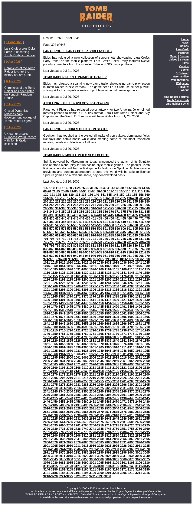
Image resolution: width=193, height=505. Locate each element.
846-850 (72, 249)
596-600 (120, 228)
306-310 (72, 208)
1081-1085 (50, 269)
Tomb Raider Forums (175, 96)
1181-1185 (142, 276)
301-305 (60, 208)
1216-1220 (142, 279)
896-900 (84, 252)
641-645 (120, 232)
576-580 (72, 228)
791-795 (48, 245)
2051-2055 (127, 361)
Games (184, 45)
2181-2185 (96, 374)
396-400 (72, 215)
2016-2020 (127, 357)
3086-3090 (81, 462)
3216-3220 (50, 476)
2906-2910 (66, 445)
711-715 (72, 238)
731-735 (120, 238)
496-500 (96, 221)
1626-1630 (112, 320)
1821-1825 (66, 340)
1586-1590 (96, 316)
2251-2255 (96, 381)
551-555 (120, 225)
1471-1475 (66, 306)
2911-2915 (81, 445)
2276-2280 (66, 384)
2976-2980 (66, 452)
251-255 (48, 205)
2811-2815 (96, 435)
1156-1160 (66, 276)
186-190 (108, 198)
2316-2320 (81, 388)
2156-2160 (127, 371)
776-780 (120, 242)
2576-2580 (127, 411)
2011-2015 (112, 357)
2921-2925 (112, 445)
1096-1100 (96, 269)
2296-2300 (127, 384)
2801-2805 (66, 435)
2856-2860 (127, 439)
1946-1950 (127, 350)
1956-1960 (50, 354)
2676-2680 (112, 422)
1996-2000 (66, 357)
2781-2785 (112, 432)
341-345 (48, 211)
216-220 (72, 201)
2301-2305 (142, 384)
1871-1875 (112, 344)
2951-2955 (96, 449)
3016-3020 (81, 456)
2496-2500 (96, 405)
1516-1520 (96, 310)
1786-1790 (66, 337)
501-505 (108, 221)
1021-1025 (81, 262)
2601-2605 (96, 415)
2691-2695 (50, 425)
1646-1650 (66, 323)
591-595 (108, 228)
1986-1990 (142, 354)
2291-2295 (112, 384)
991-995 (98, 259)
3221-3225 (66, 476)
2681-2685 (127, 422)
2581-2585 (142, 411)
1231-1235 (81, 283)
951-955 (108, 255)
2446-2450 (50, 401)
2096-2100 (50, 367)
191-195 (120, 198)
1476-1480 (81, 306)
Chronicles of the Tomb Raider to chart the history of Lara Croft (19, 72)
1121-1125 (66, 272)
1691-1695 (96, 327)
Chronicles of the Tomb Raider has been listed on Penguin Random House (19, 92)
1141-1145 (127, 272)
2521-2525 (66, 408)
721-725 (96, 238)
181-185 (96, 198)
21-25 (76, 188)
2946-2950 (81, 449)
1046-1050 (50, 266)
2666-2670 (81, 422)
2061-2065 (50, 364)
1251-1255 (142, 283)
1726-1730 (96, 330)
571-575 (60, 228)
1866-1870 (96, 344)
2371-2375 (142, 391)
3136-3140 (127, 466)
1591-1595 (112, 316)
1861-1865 (81, 344)
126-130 (68, 194)
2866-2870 (50, 442)
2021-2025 (142, 357)
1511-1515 (81, 310)
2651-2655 (142, 418)
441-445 (72, 218)
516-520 (144, 221)
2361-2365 (112, 391)
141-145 (106, 194)
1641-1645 (50, 323)
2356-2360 (96, 391)
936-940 (72, 255)
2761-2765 (50, 432)
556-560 (132, 225)
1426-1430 (142, 299)
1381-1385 (112, 296)
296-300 (48, 208)
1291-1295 (50, 289)
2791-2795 (142, 432)
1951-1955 (142, 350)
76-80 (65, 191)
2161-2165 (142, 371)
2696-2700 (66, 425)
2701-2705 (81, 425)
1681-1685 (66, 327)
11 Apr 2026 (14, 42)
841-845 (60, 249)
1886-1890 (50, 347)
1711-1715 (50, 330)
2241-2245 (66, 381)
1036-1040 (127, 262)
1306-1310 (96, 289)
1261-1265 (66, 286)
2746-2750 (112, 428)
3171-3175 (127, 469)
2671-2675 (96, 422)
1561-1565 (127, 313)
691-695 (132, 235)
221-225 (84, 201)
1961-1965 (66, 354)
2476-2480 (142, 401)
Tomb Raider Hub (178, 100)
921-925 (144, 252)
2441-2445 (142, 398)
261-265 (72, 205)
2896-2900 (142, 442)
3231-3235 (96, 476)
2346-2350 (66, 391)
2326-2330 (112, 388)
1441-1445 (81, 303)
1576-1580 (66, 316)
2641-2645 (112, 418)
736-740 (132, 238)
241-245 (132, 201)
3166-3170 (112, 469)
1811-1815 (142, 337)
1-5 (45, 188)
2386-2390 (81, 394)
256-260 (60, 205)
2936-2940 (50, 449)
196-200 (132, 198)
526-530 (60, 225)
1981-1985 (127, 354)
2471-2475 (127, 401)
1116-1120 (50, 272)
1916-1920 (142, 347)
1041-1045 (142, 262)
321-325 (108, 208)
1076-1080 (142, 266)
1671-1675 (142, 323)
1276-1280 (112, 286)
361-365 (96, 211)
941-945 (84, 255)
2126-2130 (142, 367)
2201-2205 (50, 378)
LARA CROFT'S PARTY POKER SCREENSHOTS (77, 51)
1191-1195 (66, 279)
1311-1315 (112, 289)
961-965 (132, 255)
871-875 (132, 249)
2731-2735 (66, 428)
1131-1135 (96, 272)
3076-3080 (50, 462)
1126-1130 (81, 272)
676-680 (96, 235)
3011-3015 (66, 456)
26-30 (85, 188)
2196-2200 (142, 374)
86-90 (83, 191)
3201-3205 (112, 472)
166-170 (60, 198)
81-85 (74, 191)
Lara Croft (182, 49)
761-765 (84, 242)
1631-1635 (127, 320)
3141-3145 (142, 466)
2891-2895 (127, 442)
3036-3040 (142, 456)
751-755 (60, 242)
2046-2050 (112, 361)
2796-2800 (50, 435)
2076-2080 (96, 364)
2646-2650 (127, 418)
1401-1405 (66, 299)
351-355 (72, 211)
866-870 (120, 249)
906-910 (108, 252)
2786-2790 (127, 432)
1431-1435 (50, 303)
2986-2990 (96, 452)
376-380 (132, 211)
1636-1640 (142, 320)
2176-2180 (81, 374)
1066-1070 (112, 266)
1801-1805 (112, 337)
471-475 (144, 218)
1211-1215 (127, 279)
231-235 (108, 201)
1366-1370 (66, 296)
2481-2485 (50, 405)
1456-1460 (127, 303)
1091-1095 (81, 269)
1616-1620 (81, 320)
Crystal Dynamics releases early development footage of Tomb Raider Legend (20, 115)
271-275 (96, 205)
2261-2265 (127, 381)
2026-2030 (50, 361)
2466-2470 (112, 401)
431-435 (48, 218)
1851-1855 (50, 344)
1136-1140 (112, 272)
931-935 (60, 255)
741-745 (144, 238)
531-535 (72, 225)
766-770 (96, 242)
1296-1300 (66, 289)
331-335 (132, 208)
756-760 (72, 242)
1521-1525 (112, 310)
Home (185, 39)
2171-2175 (66, 374)
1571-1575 (50, 316)
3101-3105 (127, 462)
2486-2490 (66, 405)
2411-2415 (50, 398)
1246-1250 (127, 283)
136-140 (93, 194)
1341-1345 (96, 293)
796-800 (60, 245)
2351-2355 (81, 391)
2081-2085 (112, 364)
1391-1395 (142, 296)
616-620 (60, 232)
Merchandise (180, 76)
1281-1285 (127, 286)
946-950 (96, 255)
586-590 (96, 228)
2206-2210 (66, 378)
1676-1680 (50, 327)
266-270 (84, 205)
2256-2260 (112, 381)
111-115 (137, 191)
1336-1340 (81, 293)
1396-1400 (50, 299)
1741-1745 (142, 330)
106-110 (124, 191)
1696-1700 (112, 327)
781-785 (132, 242)
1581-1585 (81, 316)
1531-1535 (142, 310)
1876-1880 (127, 344)
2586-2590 (50, 415)
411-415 (108, 215)
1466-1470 (50, 306)
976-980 (61, 259)
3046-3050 (66, 459)
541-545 (96, 225)
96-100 (101, 191)
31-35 (94, 188)
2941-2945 (66, 449)
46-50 (120, 188)
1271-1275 (96, 286)
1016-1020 (66, 262)
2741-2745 (96, 428)
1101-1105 (112, 269)
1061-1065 (96, 266)
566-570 (48, 228)
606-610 (144, 228)
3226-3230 (81, 476)
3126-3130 (96, 466)
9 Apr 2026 (13, 61)
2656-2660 (50, 422)
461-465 (120, 218)
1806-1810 (127, 337)
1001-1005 (126, 259)
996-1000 (111, 259)
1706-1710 (142, 327)
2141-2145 (81, 371)
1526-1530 (127, 310)
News (185, 42)
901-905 (96, 252)
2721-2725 (142, 425)
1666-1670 (127, 323)
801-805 (72, 245)
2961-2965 (127, 449)
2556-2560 (66, 411)
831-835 (144, 245)
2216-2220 (96, 378)
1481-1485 (96, 306)
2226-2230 (127, 378)
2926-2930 (127, 445)
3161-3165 (96, 469)
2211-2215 (81, 378)
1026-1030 (96, 262)
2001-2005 (81, 357)
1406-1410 (81, 299)
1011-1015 (50, 262)
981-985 (73, 259)
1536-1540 (50, 313)
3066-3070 (127, 459)
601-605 (132, 228)
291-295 (144, 205)
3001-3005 (142, 452)
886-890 (60, 252)
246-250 (144, 201)
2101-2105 (66, 367)
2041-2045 (96, 361)
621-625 (72, 232)
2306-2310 (50, 388)
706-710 (60, 238)
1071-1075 (127, 266)
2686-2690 (142, 422)
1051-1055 (66, 266)
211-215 (60, 201)
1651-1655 (81, 323)
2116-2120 (112, 367)
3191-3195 (81, 472)
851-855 (84, 249)
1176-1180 (127, 276)
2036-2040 (81, 361)
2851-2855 (112, 439)
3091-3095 (96, 462)
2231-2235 (142, 378)
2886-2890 (112, 442)
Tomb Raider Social (176, 103)
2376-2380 (50, 394)
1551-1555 (96, 313)
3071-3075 (142, 459)
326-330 (120, 208)
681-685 (108, 235)
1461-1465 (142, 303)
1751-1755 (66, 333)
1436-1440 (66, 303)
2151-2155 (112, 371)
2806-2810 (81, 435)
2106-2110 (81, 367)
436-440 (60, 218)
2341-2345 (50, 391)
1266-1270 (81, 286)
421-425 (132, 215)
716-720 (84, 238)
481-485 (60, 221)
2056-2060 (142, 361)
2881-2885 (96, 442)
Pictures (183, 52)
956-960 (120, 255)
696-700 (144, 235)
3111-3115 (50, 466)
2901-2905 (50, 445)
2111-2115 (96, 367)
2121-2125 (127, 367)
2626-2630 (66, 418)
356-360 (84, 211)
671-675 (84, 235)
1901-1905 (96, 347)
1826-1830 (81, 340)
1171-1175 (112, 276)
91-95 (91, 191)
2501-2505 (112, 405)
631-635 (96, 232)
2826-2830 (142, 435)
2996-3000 (127, 452)
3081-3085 (66, 462)
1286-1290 (142, 286)
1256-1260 (50, 286)
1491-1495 (127, 306)
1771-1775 (127, 333)
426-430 (144, 215)
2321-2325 (96, 388)
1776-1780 (142, 333)
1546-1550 (81, 313)
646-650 (132, 232)
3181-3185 (50, 472)
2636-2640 (96, 418)
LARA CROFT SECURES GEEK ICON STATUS (76, 129)
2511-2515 (142, 405)
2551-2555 (50, 411)
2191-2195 (127, 374)
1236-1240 (96, 283)
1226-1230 (66, 283)
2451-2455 (66, 401)
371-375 (120, 211)
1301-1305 (81, 289)
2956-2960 (112, 449)
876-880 (144, 249)
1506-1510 (66, 310)
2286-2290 (96, 384)
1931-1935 (81, 350)
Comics (184, 66)
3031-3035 (127, 456)
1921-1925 (50, 350)
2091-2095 (142, 364)
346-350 (60, 211)
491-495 (84, 221)
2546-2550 (142, 408)
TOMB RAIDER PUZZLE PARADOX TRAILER (75, 77)
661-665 (60, 235)
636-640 (108, 232)
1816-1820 (50, 340)
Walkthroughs (180, 79)
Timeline (183, 86)
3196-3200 (96, 472)
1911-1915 (127, 347)
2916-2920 (96, 445)
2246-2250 (81, 381)
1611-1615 (66, 320)
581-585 (84, 228)
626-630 (84, 232)
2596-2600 (81, 415)
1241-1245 (112, 283)
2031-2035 (66, 361)
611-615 (48, 232)
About (185, 90)
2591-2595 (66, 415)
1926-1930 (66, 350)
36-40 (102, 188)
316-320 (96, 208)
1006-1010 (142, 259)
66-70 (47, 191)
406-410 (96, 215)
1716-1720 (66, 330)
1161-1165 (81, 276)
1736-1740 (127, 330)
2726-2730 (50, 428)
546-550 (108, 225)
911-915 (120, 252)
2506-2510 (127, 405)
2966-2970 (142, 449)
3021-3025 (96, 456)
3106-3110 (142, 462)
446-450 (84, 218)
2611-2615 (127, 415)
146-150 (118, 194)
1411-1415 (96, 299)
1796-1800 (96, 337)
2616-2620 (142, 415)
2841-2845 (81, 439)
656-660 (48, 235)
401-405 (84, 215)
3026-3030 (112, 456)
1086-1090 (66, 269)
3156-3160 (81, 469)
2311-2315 (66, 388)
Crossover (182, 73)
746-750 (48, 242)
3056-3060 (96, 459)
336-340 (144, 208)
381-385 (144, 211)
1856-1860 (66, 344)
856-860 (96, 249)
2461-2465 (96, 401)
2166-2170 (50, 374)
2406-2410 (142, 394)
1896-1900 (81, 347)
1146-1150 (142, 272)
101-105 (112, 191)
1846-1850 (142, 340)
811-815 (96, 245)
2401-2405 (127, 394)
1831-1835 (96, 340)
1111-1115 (142, 269)
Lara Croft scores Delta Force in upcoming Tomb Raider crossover (19, 52)
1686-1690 (81, 327)
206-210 (48, 201)
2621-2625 (50, 418)
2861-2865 (142, 439)
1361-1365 (50, 296)
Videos (173, 59)
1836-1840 (112, 340)
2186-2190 (112, 374)
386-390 (48, 215)
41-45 (111, 188)
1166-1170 (96, 276)
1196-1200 (81, 279)
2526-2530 (81, 408)
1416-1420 (112, 299)
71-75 (56, 191)
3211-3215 (142, 472)
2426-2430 (96, 398)
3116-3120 (66, 466)
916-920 (132, 252)
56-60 (137, 188)
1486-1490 (112, 306)
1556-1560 (112, 313)
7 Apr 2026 (13, 104)
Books (185, 69)
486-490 (72, 221)
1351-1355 (127, 293)
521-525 (48, 225)
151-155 (131, 194)
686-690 (120, 235)
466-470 (132, 218)
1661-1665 (112, 323)
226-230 (96, 201)
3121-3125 (81, 466)
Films (185, 62)
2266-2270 (142, 381)
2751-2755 (127, 428)
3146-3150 (50, 469)
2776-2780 (96, 432)
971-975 (48, 259)
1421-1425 (127, 299)
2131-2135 (50, 371)
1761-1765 (96, 333)
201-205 (144, 198)
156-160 (144, 194)
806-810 (84, 245)
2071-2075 (81, 364)
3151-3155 (66, 469)
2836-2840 (66, 439)
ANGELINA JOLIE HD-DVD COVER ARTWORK (76, 103)
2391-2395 (96, 394)
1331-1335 (66, 293)
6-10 (52, 188)
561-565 (144, 225)
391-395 (60, 215)
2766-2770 (66, 432)
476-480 (48, 221)
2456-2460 (81, 401)
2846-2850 (96, 439)
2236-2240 (50, 381)
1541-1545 (66, 313)
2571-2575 (112, 411)
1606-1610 (50, 320)
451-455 (96, 218)
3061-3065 (112, 459)
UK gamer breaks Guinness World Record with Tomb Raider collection (20, 138)
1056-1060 (81, 266)
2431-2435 (112, 398)
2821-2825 (127, 435)
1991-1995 (50, 357)
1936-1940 (96, 350)
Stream (184, 56)
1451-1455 (112, 303)
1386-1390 (127, 296)
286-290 (132, 205)
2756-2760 (142, 428)
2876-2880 (81, 442)
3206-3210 (127, 472)
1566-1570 (142, 313)
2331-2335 (127, 388)
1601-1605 (142, 316)
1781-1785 (50, 337)
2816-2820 (112, 435)
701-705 (48, 238)
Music (173, 56)
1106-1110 (127, 269)
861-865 (108, 249)
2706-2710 (96, 425)
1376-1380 (96, 296)
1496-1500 (142, 306)
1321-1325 (142, 289)
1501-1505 (50, 310)
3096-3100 (112, 462)
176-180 (84, 198)
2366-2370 (127, 391)
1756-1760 (81, 333)
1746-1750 (50, 333)
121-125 (55, 194)
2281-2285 (81, 384)
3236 (107, 476)
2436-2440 (127, 398)
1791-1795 (81, 337)
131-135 (80, 194)
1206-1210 (112, 279)
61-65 (146, 188)
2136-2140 (66, 371)
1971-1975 (96, 354)
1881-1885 (142, 344)
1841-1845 (127, 340)
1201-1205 (96, 279)
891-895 (72, 252)
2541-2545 (127, 408)
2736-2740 (81, 428)
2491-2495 (81, 405)
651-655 (144, 232)
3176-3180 (142, 469)
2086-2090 (127, 364)
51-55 (128, 188)
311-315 (84, 208)
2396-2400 (112, 394)
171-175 (72, 198)
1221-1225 (50, 283)
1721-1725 (81, 330)
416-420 (120, 215)
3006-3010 (50, 456)
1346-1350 (112, 293)
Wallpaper (182, 83)
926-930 (48, 255)
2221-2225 (112, 378)
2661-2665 (66, 422)
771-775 (108, 242)
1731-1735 (112, 330)
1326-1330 (50, 293)
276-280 (108, 205)
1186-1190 (50, 279)
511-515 (132, 221)
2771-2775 (81, 432)
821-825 (120, 245)
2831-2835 (50, 439)
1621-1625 (96, 320)
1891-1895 (66, 347)
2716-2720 (127, 425)
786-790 (144, 242)
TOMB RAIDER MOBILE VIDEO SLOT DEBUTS (76, 155)
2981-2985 (81, 452)
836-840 (48, 249)
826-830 (132, 245)
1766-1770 (112, 333)
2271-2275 (50, 384)
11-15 (59, 188)
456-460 (108, 218)
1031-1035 (112, 262)
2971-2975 (50, 452)
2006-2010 (96, 357)
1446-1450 (96, 303)
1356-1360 (142, 293)
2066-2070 (66, 364)
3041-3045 (50, 459)
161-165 (48, 198)
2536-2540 (112, 408)
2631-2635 (81, 418)
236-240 (120, 201)
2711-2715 (112, 425)
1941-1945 (112, 350)
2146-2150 (96, 371)
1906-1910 (112, 347)
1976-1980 (112, 354)
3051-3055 (81, 459)
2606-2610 (112, 415)
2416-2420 (66, 398)
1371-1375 (81, 296)
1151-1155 (50, 276)
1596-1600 (127, 316)
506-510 (120, 221)
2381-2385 (66, 394)
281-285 (120, 205)
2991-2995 (112, 452)
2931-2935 (142, 445)
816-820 (108, 245)
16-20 (68, 188)
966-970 (144, 255)
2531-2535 (96, 408)
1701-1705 (127, 327)
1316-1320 (127, 289)
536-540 (84, 225)
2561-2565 (81, 411)
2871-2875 (66, 442)
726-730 (108, 238)
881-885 (48, 252)
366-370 (108, 211)
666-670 (72, 235)
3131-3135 (112, 466)
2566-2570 (96, 411)
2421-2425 (81, 398)
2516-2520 (50, 408)
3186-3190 (66, 472)
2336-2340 (142, 388)
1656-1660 (96, 323)
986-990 (86, 259)
